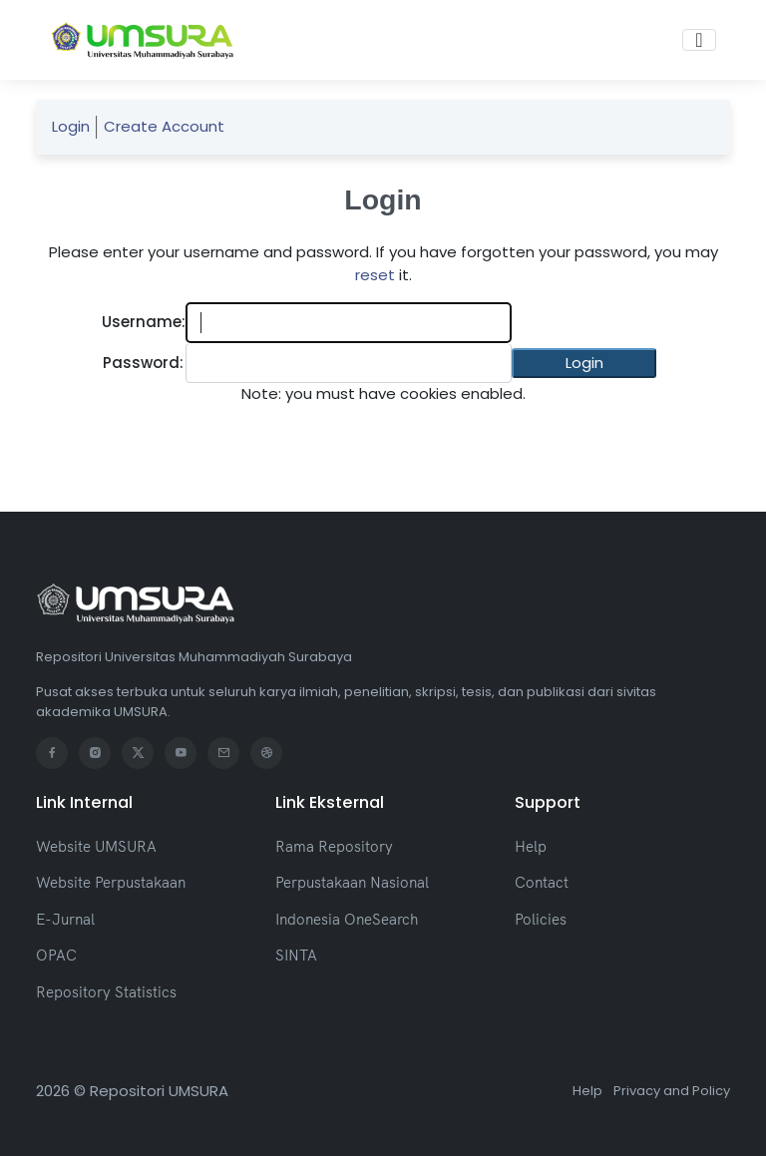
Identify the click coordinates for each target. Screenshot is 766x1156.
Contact (542, 882)
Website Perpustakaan (111, 882)
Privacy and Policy (671, 1090)
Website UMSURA (96, 846)
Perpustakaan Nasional (352, 882)
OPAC (56, 955)
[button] (584, 363)
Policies (541, 919)
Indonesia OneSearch (346, 919)
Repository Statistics (106, 991)
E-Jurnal (65, 919)
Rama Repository (334, 846)
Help (531, 846)
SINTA (296, 955)
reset (375, 274)
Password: (143, 362)
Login (71, 126)
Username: (144, 321)
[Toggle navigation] (698, 40)
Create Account (164, 126)
